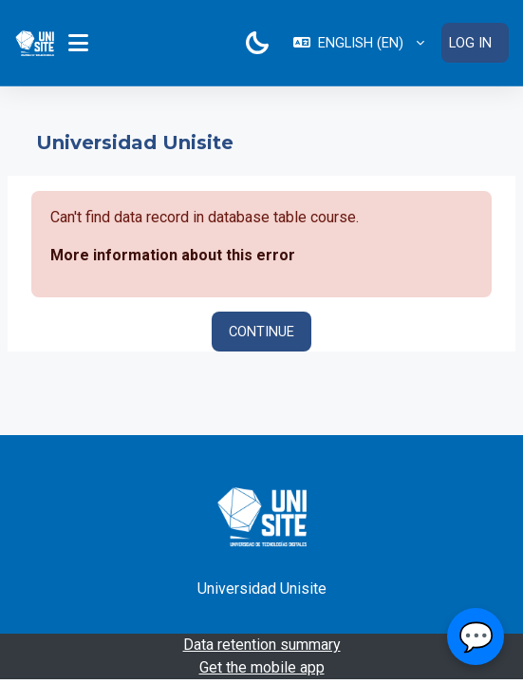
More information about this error (172, 255)
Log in (470, 42)
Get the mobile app (262, 667)
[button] (358, 43)
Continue (261, 331)
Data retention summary (262, 645)
